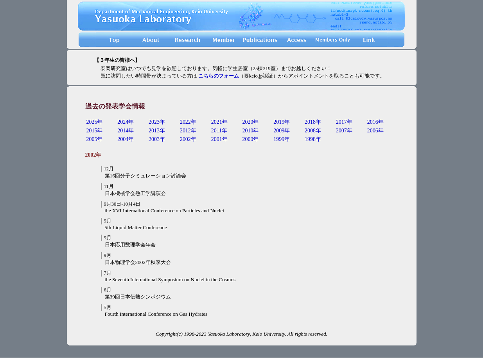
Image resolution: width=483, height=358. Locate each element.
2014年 (125, 131)
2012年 (188, 131)
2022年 (188, 122)
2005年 (94, 139)
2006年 (375, 131)
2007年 (344, 131)
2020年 (250, 122)
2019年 (281, 122)
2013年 (157, 131)
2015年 (94, 131)
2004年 (125, 139)
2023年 (157, 122)
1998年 (313, 139)
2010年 (250, 131)
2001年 (219, 139)
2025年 (94, 122)
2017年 (344, 122)
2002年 (188, 139)
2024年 (125, 122)
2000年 (250, 139)
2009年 (281, 131)
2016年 (375, 122)
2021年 (219, 122)
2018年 (313, 122)
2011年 (219, 131)
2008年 (313, 131)
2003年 (157, 139)
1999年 (281, 139)
